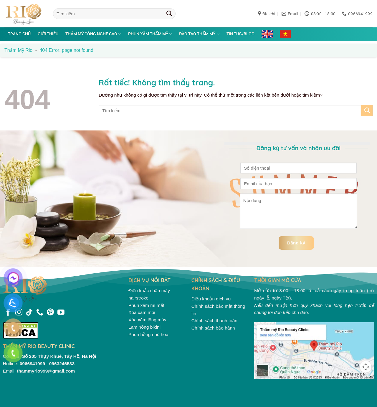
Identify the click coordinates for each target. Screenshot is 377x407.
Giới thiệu (48, 34)
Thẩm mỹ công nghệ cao (93, 34)
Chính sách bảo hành (213, 327)
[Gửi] (169, 13)
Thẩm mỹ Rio (18, 50)
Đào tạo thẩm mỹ (199, 34)
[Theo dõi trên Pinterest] (50, 313)
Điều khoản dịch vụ (211, 298)
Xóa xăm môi (141, 312)
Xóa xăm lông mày (147, 319)
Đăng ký (296, 242)
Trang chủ (19, 34)
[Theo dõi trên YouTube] (61, 313)
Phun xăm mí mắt (146, 305)
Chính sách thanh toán (214, 320)
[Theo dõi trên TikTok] (29, 313)
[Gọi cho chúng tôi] (39, 313)
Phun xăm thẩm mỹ (150, 34)
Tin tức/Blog (240, 34)
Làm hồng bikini (144, 327)
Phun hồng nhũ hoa (148, 334)
